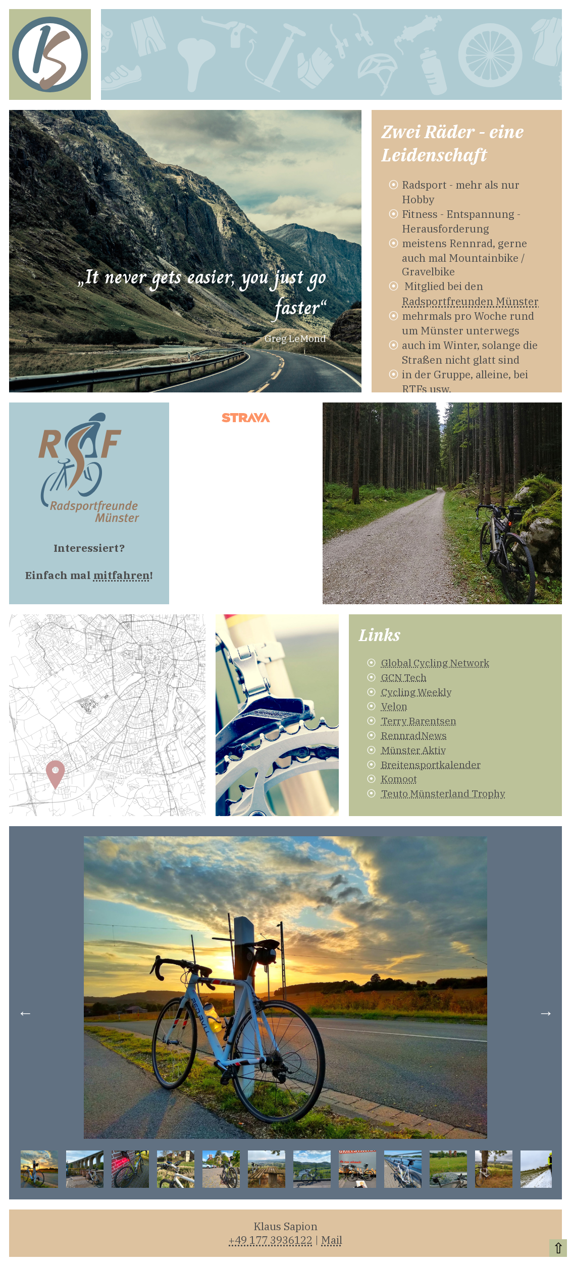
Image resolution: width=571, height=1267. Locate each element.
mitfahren (121, 575)
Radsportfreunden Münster (470, 301)
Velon (394, 706)
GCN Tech (404, 677)
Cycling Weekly (416, 691)
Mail (331, 1240)
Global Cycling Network (435, 662)
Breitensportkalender (431, 764)
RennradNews (414, 735)
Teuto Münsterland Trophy (443, 793)
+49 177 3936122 (271, 1240)
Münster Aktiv (413, 749)
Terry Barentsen (418, 720)
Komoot (399, 778)
